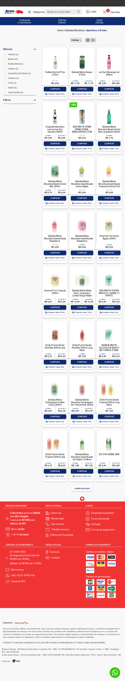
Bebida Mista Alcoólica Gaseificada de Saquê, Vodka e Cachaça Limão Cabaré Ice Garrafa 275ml (82, 460)
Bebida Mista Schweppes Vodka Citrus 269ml (54, 402)
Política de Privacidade (61, 535)
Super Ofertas (99, 21)
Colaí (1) (12, 83)
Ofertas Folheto (62, 21)
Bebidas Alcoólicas (74, 30)
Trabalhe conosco (60, 529)
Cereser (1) (13, 78)
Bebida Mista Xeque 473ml (82, 73)
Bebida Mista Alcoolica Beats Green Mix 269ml (55, 184)
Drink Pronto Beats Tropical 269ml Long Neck (109, 402)
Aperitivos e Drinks (96, 30)
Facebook (54, 552)
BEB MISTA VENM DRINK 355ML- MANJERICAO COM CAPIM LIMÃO (82, 130)
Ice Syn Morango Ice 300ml (109, 73)
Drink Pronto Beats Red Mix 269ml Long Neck (82, 347)
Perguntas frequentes (102, 513)
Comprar (55, 89)
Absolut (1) (13, 54)
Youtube (55, 557)
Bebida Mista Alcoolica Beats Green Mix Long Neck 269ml (109, 129)
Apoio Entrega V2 (60, 30)
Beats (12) (13, 59)
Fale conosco (57, 524)
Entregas (96, 524)
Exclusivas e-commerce (24, 21)
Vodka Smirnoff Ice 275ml (55, 73)
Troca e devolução (100, 518)
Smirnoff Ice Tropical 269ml (55, 291)
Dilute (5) (12, 87)
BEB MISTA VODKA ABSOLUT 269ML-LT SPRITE (109, 293)
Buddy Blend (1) (15, 64)
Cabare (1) (13, 68)
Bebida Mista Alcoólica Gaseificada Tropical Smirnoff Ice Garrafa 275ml (109, 185)
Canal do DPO (18, 581)
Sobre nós (56, 513)
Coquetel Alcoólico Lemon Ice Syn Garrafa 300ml (54, 129)
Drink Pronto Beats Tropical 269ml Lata (55, 455)
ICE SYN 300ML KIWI (109, 454)
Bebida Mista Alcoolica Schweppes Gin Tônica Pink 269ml (82, 402)
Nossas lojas (57, 518)
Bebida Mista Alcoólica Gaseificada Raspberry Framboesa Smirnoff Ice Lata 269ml (82, 241)
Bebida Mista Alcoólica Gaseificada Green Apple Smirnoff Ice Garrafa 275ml (82, 186)
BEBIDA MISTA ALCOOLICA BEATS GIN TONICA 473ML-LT (109, 349)
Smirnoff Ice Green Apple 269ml (109, 237)
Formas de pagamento (103, 529)
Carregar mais (82, 488)
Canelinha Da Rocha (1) (19, 73)
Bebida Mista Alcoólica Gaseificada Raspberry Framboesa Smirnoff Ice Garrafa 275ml (55, 241)
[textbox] (63, 12)
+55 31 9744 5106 (25, 575)
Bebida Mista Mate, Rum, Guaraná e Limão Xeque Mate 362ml (82, 294)
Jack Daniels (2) (15, 92)
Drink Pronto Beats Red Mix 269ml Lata (55, 346)
